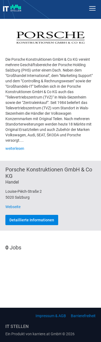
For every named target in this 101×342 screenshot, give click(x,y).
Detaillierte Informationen (31, 220)
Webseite (12, 207)
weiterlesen (14, 148)
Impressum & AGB (51, 316)
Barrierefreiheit (83, 316)
